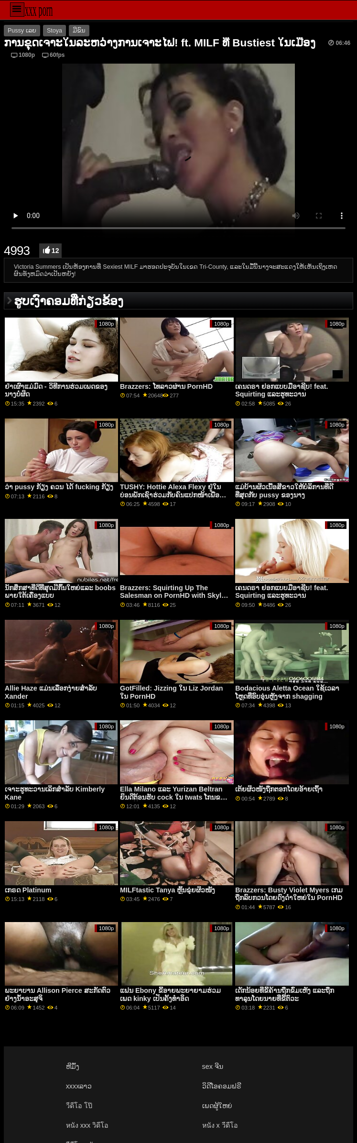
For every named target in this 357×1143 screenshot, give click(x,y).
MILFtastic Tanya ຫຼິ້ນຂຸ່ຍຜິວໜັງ (167, 890)
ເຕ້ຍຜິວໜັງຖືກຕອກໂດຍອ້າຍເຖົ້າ (279, 789)
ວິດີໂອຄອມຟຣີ (221, 1086)
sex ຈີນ (212, 1066)
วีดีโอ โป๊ (79, 1106)
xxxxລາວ (79, 1086)
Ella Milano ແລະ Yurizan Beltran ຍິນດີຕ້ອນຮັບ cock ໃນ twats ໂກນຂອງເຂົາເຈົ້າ (174, 797)
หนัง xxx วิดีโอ (87, 1125)
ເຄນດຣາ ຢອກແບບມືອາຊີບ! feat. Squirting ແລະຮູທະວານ (281, 390)
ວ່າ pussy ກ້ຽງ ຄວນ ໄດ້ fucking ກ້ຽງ (59, 487)
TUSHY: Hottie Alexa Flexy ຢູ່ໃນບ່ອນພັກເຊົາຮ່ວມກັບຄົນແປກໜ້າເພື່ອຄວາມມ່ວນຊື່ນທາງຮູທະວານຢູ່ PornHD (174, 494)
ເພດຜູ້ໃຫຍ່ (217, 1106)
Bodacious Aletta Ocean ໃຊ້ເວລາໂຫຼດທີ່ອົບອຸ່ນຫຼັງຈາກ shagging (287, 692)
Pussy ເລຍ (22, 30)
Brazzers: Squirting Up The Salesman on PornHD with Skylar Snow (174, 595)
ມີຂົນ (79, 30)
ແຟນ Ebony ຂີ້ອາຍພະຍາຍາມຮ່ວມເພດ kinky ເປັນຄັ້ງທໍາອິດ (170, 994)
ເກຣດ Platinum (28, 890)
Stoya (54, 30)
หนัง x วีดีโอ (220, 1125)
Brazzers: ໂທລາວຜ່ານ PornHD (166, 386)
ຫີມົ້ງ (72, 1066)
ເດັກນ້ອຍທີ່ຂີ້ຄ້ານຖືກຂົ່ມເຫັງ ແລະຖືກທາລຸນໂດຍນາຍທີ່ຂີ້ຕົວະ (284, 994)
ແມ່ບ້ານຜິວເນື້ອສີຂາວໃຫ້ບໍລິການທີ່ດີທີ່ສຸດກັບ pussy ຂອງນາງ (284, 491)
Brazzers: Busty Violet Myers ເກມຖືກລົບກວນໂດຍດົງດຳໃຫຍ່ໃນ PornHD (289, 894)
